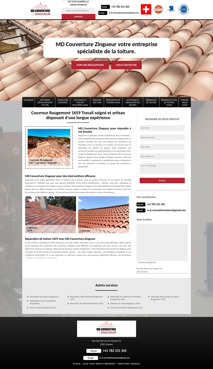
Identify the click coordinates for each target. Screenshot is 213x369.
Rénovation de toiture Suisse (113, 101)
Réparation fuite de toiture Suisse (169, 102)
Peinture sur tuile (97, 101)
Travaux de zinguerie (63, 101)
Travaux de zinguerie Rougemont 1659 (126, 307)
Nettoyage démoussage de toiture (45, 102)
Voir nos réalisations (90, 65)
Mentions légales (129, 363)
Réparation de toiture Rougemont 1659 (86, 303)
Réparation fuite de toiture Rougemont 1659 (86, 298)
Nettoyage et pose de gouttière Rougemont (43, 302)
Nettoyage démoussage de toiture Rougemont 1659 (165, 298)
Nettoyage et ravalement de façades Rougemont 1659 (125, 298)
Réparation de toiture (151, 101)
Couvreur (28, 100)
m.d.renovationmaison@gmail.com (118, 13)
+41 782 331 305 (115, 6)
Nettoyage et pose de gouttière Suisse (80, 102)
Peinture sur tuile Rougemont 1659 (125, 303)
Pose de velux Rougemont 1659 (43, 307)
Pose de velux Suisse (184, 102)
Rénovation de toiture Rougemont (44, 296)
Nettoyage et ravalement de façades (133, 102)
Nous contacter (126, 65)
